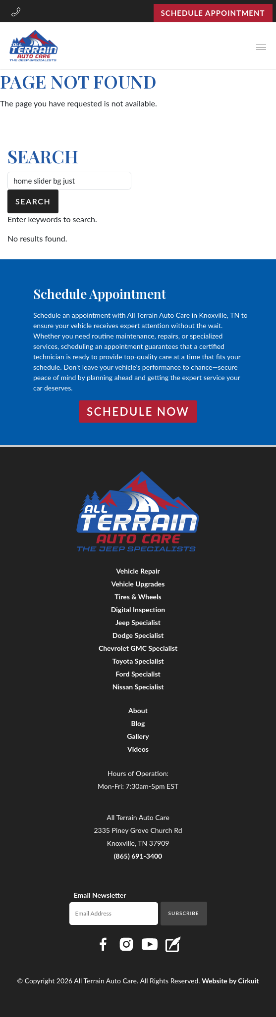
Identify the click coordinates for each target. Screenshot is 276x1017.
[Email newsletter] (114, 913)
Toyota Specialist (138, 661)
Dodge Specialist (138, 635)
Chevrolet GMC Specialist (138, 648)
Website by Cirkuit (230, 980)
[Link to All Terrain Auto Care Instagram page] (126, 944)
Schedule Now (138, 411)
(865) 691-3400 (138, 856)
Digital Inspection (138, 609)
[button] (16, 12)
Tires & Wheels (137, 596)
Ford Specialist (138, 674)
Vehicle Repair (138, 571)
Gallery (138, 736)
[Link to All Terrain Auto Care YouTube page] (150, 944)
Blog (138, 723)
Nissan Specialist (138, 686)
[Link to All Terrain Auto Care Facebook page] (103, 944)
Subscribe (183, 913)
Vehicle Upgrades (138, 584)
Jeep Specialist (138, 622)
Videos (138, 749)
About (138, 710)
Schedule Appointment (213, 12)
